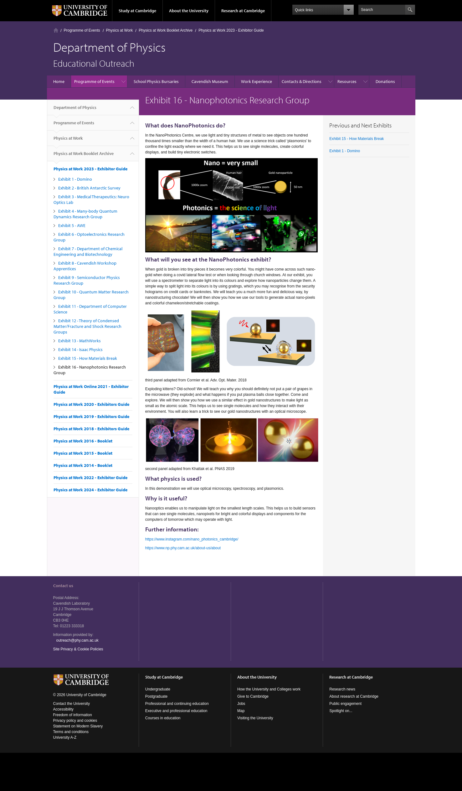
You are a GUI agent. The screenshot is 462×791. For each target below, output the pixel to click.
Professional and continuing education (177, 703)
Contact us (63, 585)
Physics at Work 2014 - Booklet (83, 465)
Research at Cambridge (243, 10)
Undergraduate (157, 689)
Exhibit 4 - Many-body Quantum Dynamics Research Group (85, 214)
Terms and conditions (71, 732)
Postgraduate (156, 696)
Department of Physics (75, 110)
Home (56, 30)
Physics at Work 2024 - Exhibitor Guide (90, 490)
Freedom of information (72, 715)
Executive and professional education (176, 711)
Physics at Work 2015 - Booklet (83, 453)
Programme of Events (82, 30)
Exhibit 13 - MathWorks (79, 341)
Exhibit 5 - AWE (71, 225)
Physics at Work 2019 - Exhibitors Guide (91, 416)
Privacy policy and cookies (75, 720)
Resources (347, 81)
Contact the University (71, 703)
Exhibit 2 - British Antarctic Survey (89, 188)
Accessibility (63, 709)
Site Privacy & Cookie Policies (78, 649)
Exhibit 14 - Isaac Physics (80, 349)
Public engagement (345, 703)
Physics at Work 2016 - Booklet (83, 441)
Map (240, 711)
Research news (342, 689)
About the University (188, 10)
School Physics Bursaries (156, 81)
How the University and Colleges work (268, 689)
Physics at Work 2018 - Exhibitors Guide (91, 429)
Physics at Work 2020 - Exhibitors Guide (91, 404)
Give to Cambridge (253, 696)
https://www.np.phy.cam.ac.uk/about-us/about (183, 548)
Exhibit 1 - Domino (75, 179)
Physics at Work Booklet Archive (165, 30)
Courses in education (163, 718)
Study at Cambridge (137, 10)
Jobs (241, 703)
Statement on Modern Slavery (78, 726)
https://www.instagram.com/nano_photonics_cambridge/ (192, 539)
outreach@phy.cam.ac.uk (77, 640)
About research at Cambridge (353, 696)
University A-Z (65, 737)
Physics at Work (119, 30)
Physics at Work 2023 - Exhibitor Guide (231, 30)
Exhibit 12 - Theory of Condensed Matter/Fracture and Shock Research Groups (87, 326)
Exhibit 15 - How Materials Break (87, 358)
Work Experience (256, 81)
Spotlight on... (340, 711)
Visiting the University (255, 718)
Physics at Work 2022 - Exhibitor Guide (90, 477)
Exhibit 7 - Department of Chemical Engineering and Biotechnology (88, 251)
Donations (385, 81)
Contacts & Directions (301, 81)
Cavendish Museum (210, 81)
